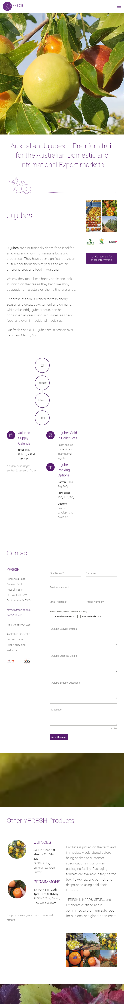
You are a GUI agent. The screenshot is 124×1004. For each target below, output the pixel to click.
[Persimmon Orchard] (108, 958)
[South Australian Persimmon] (74, 958)
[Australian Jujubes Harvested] (93, 208)
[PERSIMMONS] (20, 890)
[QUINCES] (20, 850)
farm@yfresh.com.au (19, 609)
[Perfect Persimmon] (91, 958)
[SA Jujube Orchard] (109, 224)
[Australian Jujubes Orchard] (109, 208)
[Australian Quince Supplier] (74, 941)
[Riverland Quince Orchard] (91, 941)
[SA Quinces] (108, 941)
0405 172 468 (14, 615)
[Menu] (119, 6)
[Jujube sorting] (93, 224)
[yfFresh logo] (13, 6)
